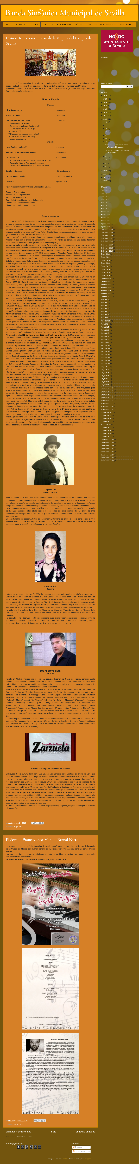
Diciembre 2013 (107, 233)
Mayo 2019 (105, 385)
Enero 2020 (105, 275)
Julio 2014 (105, 303)
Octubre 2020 (106, 437)
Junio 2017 (105, 333)
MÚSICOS (79, 24)
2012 (105, 181)
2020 (105, 106)
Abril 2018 (105, 205)
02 (106, 163)
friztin (66, 1159)
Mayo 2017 (105, 379)
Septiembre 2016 (107, 452)
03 (106, 160)
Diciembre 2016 (107, 242)
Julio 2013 (105, 300)
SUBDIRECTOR (64, 24)
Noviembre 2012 (107, 388)
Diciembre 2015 (107, 239)
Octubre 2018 (106, 430)
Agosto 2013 (105, 211)
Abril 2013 (105, 190)
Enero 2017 (105, 266)
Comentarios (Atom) (24, 1137)
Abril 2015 (105, 196)
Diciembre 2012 (107, 230)
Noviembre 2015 (107, 397)
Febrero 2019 (106, 294)
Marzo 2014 (105, 348)
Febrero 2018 (106, 290)
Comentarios (79, 1151)
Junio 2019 (105, 339)
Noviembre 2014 (107, 394)
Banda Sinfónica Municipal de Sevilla (65, 13)
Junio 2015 (105, 327)
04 (106, 156)
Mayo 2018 (105, 382)
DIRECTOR (47, 24)
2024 (105, 102)
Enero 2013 (105, 254)
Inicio (53, 1131)
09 (106, 132)
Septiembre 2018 (107, 458)
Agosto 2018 (105, 220)
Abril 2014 (105, 193)
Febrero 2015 (106, 281)
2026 (105, 95)
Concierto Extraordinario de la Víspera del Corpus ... (116, 146)
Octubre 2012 (106, 412)
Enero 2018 (105, 269)
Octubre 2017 (106, 427)
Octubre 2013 (106, 415)
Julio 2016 (105, 309)
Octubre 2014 (106, 418)
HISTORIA (34, 24)
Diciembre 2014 (107, 236)
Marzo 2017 (105, 357)
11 (106, 125)
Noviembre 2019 (107, 409)
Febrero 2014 (106, 278)
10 (106, 129)
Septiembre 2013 (107, 443)
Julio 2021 (105, 318)
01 (106, 167)
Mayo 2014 (105, 370)
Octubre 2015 (106, 421)
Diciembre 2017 (107, 245)
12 (106, 122)
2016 (105, 119)
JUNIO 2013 (105, 321)
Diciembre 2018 (107, 248)
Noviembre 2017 (107, 403)
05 (106, 142)
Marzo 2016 (105, 354)
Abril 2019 (105, 208)
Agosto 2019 (105, 223)
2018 (105, 112)
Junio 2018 (105, 336)
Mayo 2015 (105, 373)
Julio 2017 (105, 312)
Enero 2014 (105, 257)
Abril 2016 (105, 199)
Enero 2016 (105, 263)
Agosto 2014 (105, 214)
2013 (105, 177)
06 (106, 139)
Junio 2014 (105, 324)
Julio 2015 (105, 306)
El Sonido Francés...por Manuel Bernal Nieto (42, 839)
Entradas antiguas (85, 1131)
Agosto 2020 (105, 227)
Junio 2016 (105, 330)
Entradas (77, 1147)
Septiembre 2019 (107, 461)
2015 (105, 171)
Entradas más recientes (18, 1131)
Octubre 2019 (106, 433)
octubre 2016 (106, 424)
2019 (105, 109)
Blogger (88, 1159)
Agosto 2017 (105, 217)
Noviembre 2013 (107, 391)
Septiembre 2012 (107, 440)
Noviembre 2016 (107, 400)
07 (106, 135)
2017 (105, 116)
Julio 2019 (105, 315)
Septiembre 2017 (107, 455)
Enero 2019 (105, 272)
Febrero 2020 (106, 297)
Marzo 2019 (105, 363)
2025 (105, 99)
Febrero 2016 (106, 284)
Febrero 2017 (106, 287)
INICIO (9, 24)
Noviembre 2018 (107, 406)
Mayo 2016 (18, 827)
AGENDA (20, 24)
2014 (105, 174)
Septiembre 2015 (107, 449)
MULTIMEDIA (126, 24)
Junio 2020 (105, 342)
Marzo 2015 (105, 351)
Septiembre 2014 (107, 446)
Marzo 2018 (105, 360)
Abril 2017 (105, 202)
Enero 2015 (105, 260)
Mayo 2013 (105, 366)
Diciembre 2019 (107, 251)
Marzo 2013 (105, 345)
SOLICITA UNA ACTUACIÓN (102, 24)
